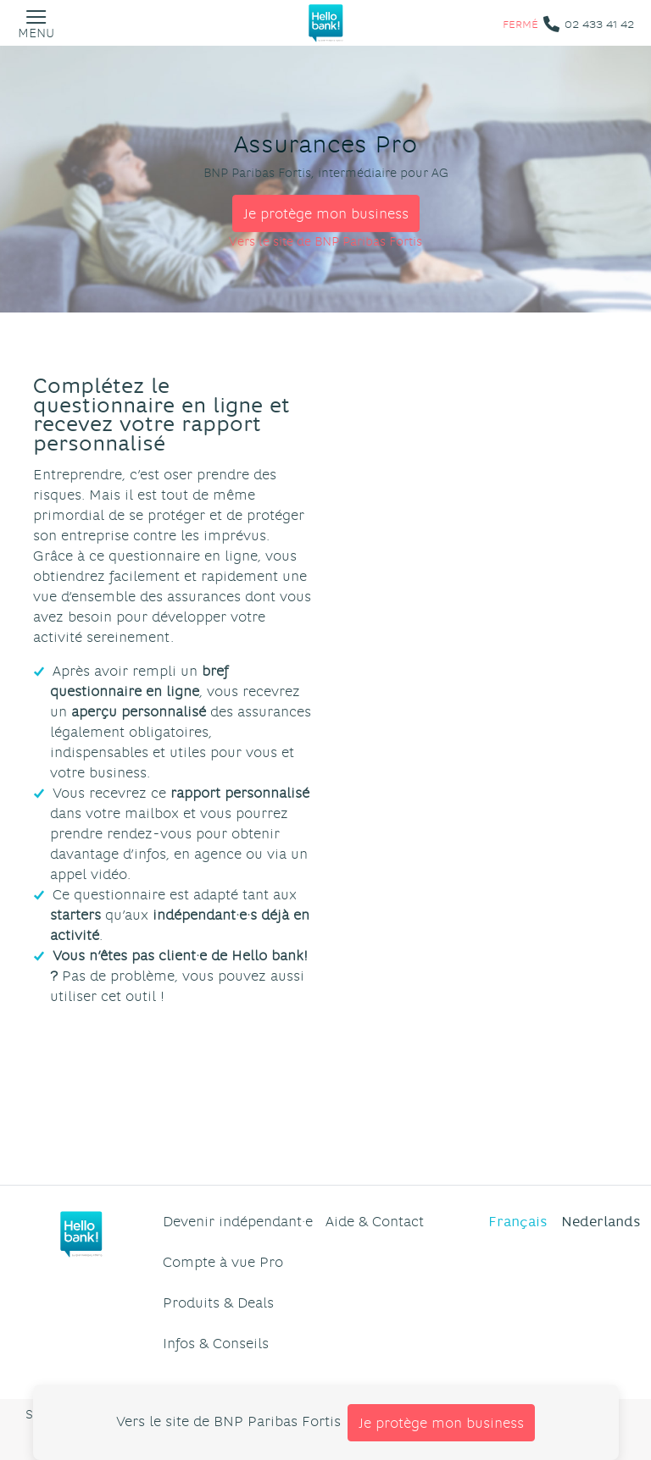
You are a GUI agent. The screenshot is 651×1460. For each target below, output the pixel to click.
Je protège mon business (326, 213)
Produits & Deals (218, 1302)
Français (518, 1221)
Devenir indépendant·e (238, 1221)
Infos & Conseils (216, 1343)
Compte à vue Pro (223, 1261)
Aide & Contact (375, 1221)
